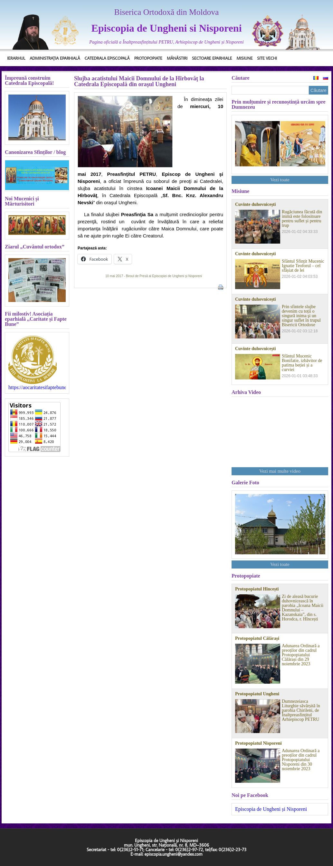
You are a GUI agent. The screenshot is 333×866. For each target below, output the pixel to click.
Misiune (244, 58)
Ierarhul (16, 58)
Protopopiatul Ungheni (257, 694)
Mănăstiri (177, 58)
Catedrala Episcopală (107, 58)
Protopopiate (148, 58)
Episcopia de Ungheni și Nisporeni (271, 809)
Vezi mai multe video (279, 471)
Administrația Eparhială (55, 58)
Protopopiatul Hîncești (257, 589)
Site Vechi (267, 58)
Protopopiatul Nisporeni (258, 743)
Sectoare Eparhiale (212, 58)
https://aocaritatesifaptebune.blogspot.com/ (37, 387)
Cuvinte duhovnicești (255, 204)
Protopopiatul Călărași (257, 638)
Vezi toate (280, 179)
